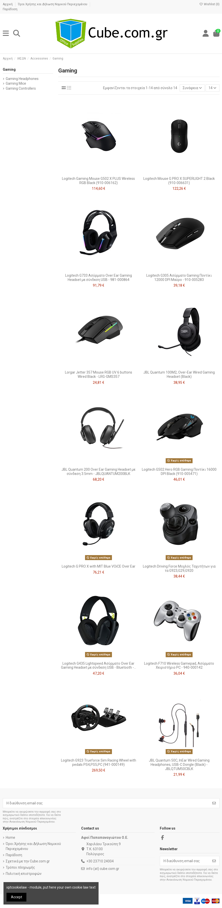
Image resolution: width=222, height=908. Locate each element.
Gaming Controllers (21, 88)
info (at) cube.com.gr (102, 869)
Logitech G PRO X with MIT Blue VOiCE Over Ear (98, 566)
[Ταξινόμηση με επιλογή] (192, 88)
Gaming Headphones (22, 79)
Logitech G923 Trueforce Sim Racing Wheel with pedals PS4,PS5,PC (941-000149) (98, 762)
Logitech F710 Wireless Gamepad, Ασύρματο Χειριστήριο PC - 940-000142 (179, 665)
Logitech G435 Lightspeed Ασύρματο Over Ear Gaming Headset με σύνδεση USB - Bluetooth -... (98, 665)
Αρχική (8, 4)
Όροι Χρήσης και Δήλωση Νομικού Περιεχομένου (53, 4)
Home (10, 838)
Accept (16, 897)
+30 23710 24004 (100, 861)
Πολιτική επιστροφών (24, 874)
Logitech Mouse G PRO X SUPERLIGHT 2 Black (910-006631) (179, 181)
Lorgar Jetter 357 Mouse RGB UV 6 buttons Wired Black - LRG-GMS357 (98, 374)
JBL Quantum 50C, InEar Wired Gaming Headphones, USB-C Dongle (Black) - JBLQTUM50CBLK (179, 764)
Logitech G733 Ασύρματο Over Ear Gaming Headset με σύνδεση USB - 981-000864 (98, 277)
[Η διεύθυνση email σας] (106, 803)
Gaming (9, 69)
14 (212, 88)
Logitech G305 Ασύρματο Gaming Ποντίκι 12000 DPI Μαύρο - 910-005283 (179, 277)
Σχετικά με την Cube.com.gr (28, 861)
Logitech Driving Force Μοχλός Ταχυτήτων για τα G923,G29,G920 (179, 568)
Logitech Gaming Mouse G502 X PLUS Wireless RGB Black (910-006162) (98, 181)
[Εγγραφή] (214, 803)
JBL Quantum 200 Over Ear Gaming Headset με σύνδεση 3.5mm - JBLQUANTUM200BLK (98, 471)
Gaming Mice (16, 83)
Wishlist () (209, 4)
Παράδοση (10, 9)
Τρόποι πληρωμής (20, 867)
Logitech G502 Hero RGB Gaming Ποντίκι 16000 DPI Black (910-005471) (179, 471)
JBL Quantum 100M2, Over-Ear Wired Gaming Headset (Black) (179, 374)
